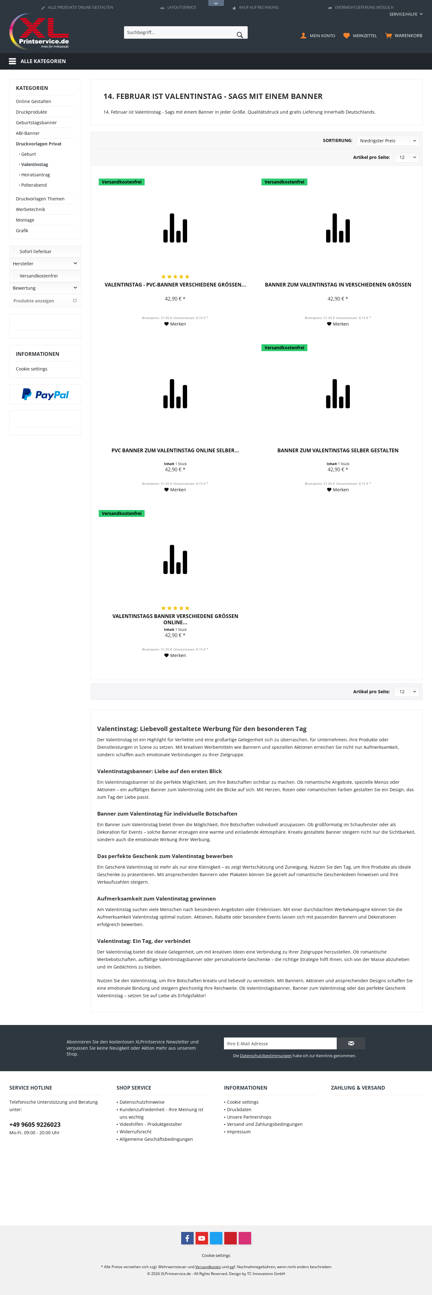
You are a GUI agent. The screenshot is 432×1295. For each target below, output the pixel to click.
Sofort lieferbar (36, 251)
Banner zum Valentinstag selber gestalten (338, 450)
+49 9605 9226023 (35, 1125)
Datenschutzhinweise (142, 1102)
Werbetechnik (30, 209)
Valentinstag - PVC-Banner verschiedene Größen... (175, 285)
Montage (25, 220)
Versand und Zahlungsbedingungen (265, 1124)
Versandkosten (208, 1266)
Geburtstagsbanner (36, 122)
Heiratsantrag (35, 175)
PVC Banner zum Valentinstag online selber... (175, 450)
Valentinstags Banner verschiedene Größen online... (175, 619)
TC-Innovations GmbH (266, 1273)
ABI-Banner (28, 133)
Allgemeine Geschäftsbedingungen (156, 1139)
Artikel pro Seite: (371, 157)
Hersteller (23, 264)
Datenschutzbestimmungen (266, 1055)
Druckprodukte (31, 112)
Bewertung (24, 288)
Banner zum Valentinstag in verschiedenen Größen (338, 285)
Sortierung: (337, 140)
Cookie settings (31, 369)
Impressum (239, 1132)
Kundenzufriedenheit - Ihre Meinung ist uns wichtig (161, 1113)
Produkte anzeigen (45, 301)
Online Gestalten (33, 101)
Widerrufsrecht (135, 1132)
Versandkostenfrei (39, 276)
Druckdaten (239, 1109)
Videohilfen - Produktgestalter (151, 1124)
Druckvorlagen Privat (39, 144)
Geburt (28, 154)
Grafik (22, 230)
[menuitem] (404, 14)
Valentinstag (34, 164)
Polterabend (33, 185)
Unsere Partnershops (249, 1117)
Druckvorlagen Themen (40, 199)
